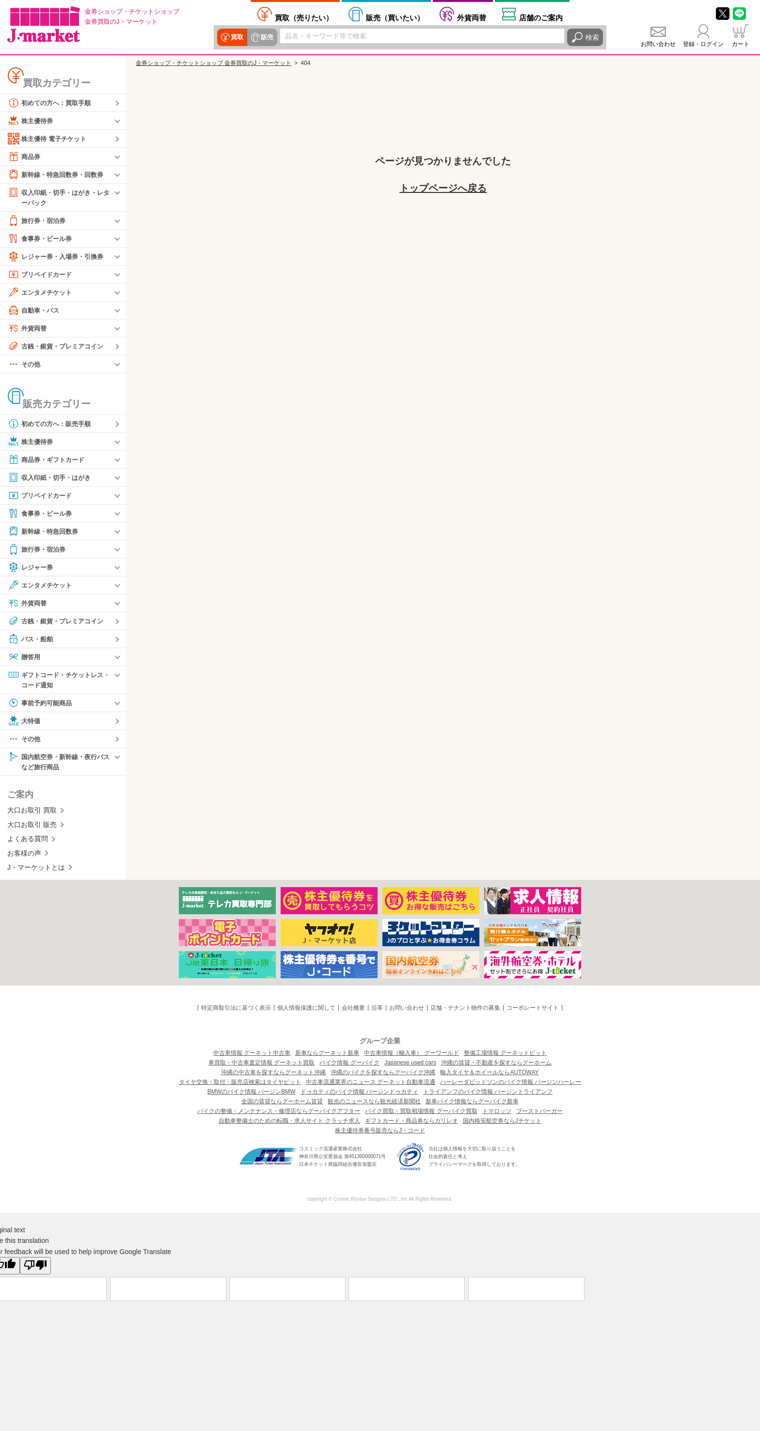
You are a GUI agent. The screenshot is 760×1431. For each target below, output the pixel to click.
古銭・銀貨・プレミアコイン (59, 346)
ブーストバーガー (539, 1113)
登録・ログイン (703, 44)
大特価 (25, 722)
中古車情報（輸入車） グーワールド (411, 1055)
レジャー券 (31, 567)
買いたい (395, 17)
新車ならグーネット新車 (327, 1055)
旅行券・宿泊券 (38, 221)
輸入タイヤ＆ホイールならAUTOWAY (489, 1074)
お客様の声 (24, 855)
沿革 (377, 1010)
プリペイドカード (42, 275)
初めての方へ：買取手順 (52, 103)
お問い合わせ (658, 44)
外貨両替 (471, 17)
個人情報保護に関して (306, 1010)
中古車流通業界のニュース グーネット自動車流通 (370, 1084)
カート (740, 44)
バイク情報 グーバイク (349, 1065)
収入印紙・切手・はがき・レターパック (59, 197)
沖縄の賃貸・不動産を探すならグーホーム (496, 1065)
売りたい (304, 17)
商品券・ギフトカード (48, 460)
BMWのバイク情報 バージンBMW (251, 1094)
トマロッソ (496, 1113)
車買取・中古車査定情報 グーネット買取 (261, 1065)
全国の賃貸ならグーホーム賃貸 (282, 1103)
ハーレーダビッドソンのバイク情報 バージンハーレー (510, 1084)
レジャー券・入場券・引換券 (59, 257)
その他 (25, 364)
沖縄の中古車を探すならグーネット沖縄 (273, 1074)
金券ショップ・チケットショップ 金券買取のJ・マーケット (213, 63)
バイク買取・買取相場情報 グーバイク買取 (421, 1113)
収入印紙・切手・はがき (52, 478)
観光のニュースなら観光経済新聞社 (374, 1103)
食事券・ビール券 (42, 239)
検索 (592, 37)
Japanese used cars (410, 1065)
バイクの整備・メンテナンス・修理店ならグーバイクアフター (278, 1113)
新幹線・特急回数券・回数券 (59, 174)
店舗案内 (541, 17)
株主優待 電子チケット (49, 138)
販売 (265, 37)
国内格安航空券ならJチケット (502, 1123)
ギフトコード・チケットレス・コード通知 (55, 679)
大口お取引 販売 (32, 827)
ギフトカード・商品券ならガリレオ (411, 1123)
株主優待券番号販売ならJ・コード (380, 1132)
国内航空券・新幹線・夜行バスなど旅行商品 (59, 762)
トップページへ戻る (443, 188)
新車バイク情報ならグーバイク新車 (472, 1103)
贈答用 (25, 657)
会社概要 (353, 1010)
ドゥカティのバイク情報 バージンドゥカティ (359, 1094)
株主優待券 (31, 121)
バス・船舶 (31, 639)
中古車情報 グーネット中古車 (251, 1055)
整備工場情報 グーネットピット (505, 1055)
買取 (236, 37)
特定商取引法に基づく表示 (236, 1010)
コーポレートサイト (533, 1010)
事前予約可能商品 (42, 704)
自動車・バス (35, 311)
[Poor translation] (35, 1268)
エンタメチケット (42, 293)
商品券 (25, 156)
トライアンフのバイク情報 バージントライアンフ (488, 1094)
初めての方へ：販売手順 (52, 424)
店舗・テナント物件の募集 (465, 1010)
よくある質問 (27, 841)
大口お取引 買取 (32, 812)
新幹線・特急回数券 (45, 532)
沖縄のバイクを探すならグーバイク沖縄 (383, 1074)
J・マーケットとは (36, 870)
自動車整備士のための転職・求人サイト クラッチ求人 (289, 1123)
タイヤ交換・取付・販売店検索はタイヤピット (240, 1084)
